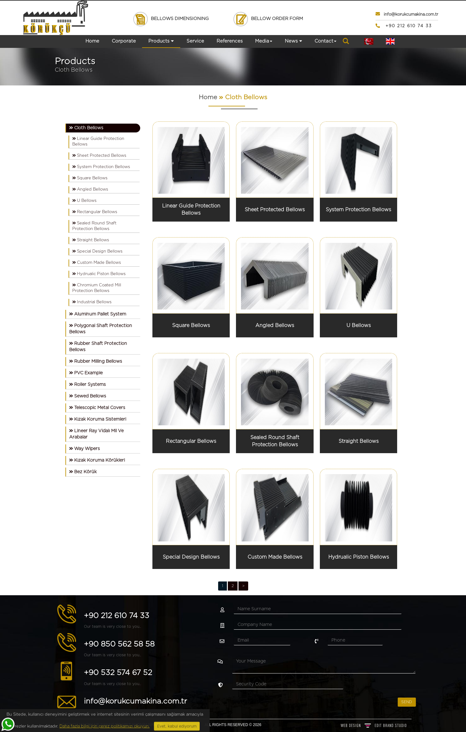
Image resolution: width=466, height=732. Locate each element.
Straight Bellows (90, 240)
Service (195, 41)
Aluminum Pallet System (97, 314)
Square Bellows (89, 178)
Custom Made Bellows (96, 262)
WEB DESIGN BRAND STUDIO (374, 725)
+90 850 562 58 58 (35, 644)
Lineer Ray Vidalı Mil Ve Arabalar (96, 433)
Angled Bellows (90, 189)
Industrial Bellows (91, 302)
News (293, 41)
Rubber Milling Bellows (95, 361)
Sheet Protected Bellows (99, 155)
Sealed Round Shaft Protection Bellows (94, 226)
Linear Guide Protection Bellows (98, 141)
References (230, 41)
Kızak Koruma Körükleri (97, 460)
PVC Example (86, 373)
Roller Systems (87, 384)
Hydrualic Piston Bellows (98, 274)
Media (263, 41)
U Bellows (84, 200)
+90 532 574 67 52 (34, 673)
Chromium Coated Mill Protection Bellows (96, 288)
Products (161, 41)
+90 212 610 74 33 (33, 616)
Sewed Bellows (87, 396)
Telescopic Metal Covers (97, 407)
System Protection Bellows (101, 167)
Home (92, 41)
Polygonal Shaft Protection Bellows (100, 328)
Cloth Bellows (246, 97)
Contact (325, 41)
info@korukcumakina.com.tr (52, 701)
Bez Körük (83, 471)
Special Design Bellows (97, 251)
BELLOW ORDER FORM (268, 19)
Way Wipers (84, 448)
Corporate (124, 41)
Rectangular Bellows (94, 212)
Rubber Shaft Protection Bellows (98, 346)
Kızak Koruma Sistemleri (97, 419)
